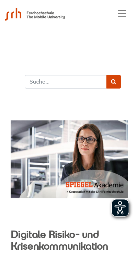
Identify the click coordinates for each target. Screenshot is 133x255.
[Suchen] (113, 82)
